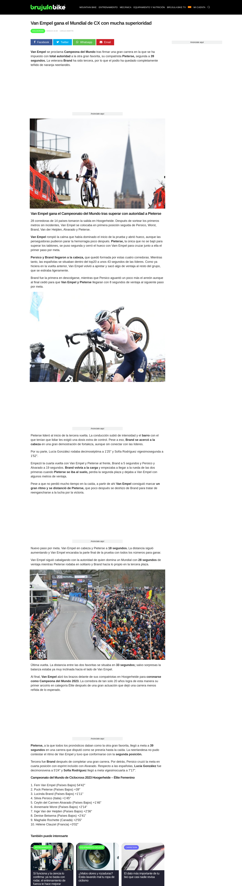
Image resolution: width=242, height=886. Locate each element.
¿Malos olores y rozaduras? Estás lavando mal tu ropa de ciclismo (96, 873)
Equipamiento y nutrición (149, 7)
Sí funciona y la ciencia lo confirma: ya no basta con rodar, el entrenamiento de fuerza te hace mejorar (49, 875)
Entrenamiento (108, 7)
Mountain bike (88, 7)
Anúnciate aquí (97, 114)
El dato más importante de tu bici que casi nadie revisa (141, 871)
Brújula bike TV (176, 7)
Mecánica (125, 7)
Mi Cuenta (199, 7)
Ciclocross (37, 31)
